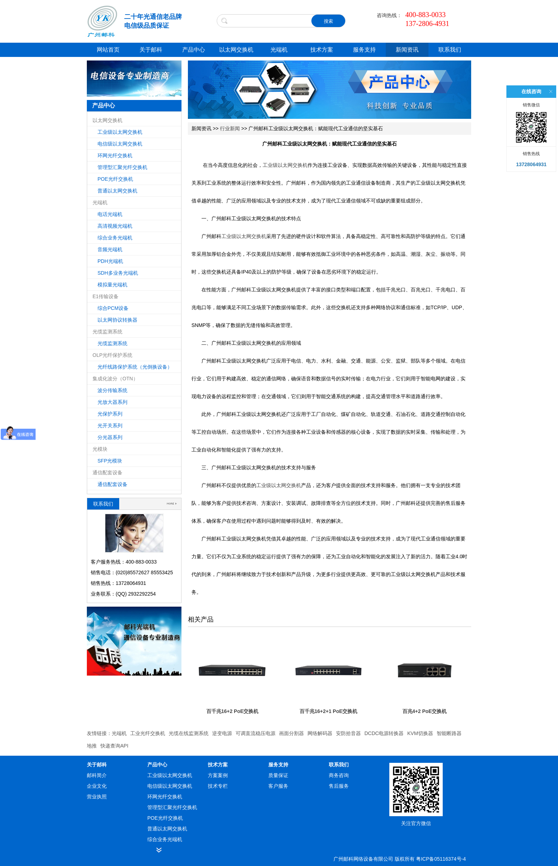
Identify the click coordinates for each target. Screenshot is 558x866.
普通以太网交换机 (117, 191)
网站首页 (108, 50)
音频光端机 (110, 249)
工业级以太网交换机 (120, 132)
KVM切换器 (420, 733)
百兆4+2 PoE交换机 (424, 711)
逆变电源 (222, 733)
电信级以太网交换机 (120, 144)
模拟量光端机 (112, 284)
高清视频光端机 (115, 226)
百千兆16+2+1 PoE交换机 (329, 711)
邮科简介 (97, 775)
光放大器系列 (112, 402)
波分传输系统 (112, 390)
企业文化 (97, 786)
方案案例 (218, 775)
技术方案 (321, 50)
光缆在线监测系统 (189, 733)
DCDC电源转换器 (384, 733)
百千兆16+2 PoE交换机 (232, 711)
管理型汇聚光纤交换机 (122, 167)
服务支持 (364, 50)
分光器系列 (110, 437)
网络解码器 (319, 733)
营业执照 (97, 796)
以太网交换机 (236, 50)
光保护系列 (110, 414)
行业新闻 (230, 128)
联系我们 (449, 50)
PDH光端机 (110, 261)
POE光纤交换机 (115, 179)
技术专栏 (218, 786)
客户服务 (278, 786)
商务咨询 (339, 775)
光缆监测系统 (112, 343)
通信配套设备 (112, 484)
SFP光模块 (110, 461)
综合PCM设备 (113, 308)
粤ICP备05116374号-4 (441, 859)
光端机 (279, 50)
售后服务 (339, 786)
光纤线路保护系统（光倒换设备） (135, 367)
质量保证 (278, 775)
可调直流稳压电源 (255, 733)
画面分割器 (291, 733)
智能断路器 (449, 733)
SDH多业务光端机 (118, 273)
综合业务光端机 (115, 238)
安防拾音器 (348, 733)
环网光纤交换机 (115, 155)
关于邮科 (151, 50)
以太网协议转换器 (117, 320)
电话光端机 (110, 214)
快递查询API (114, 746)
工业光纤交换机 (147, 733)
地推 (92, 746)
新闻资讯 (407, 50)
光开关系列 (110, 425)
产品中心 (193, 50)
